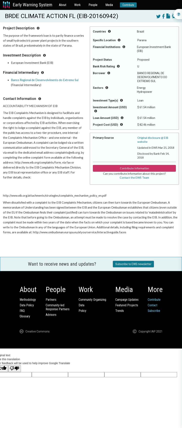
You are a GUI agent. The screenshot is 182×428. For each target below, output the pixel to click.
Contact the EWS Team (134, 177)
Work (77, 5)
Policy (82, 311)
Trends (119, 311)
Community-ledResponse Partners (57, 307)
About (62, 5)
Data (81, 305)
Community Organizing (92, 300)
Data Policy (27, 305)
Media (109, 5)
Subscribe (154, 311)
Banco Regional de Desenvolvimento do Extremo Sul (44, 80)
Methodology (28, 300)
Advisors (51, 315)
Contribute (128, 5)
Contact (152, 305)
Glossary (25, 316)
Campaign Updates (127, 300)
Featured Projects (126, 305)
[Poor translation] (14, 368)
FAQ (22, 311)
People (93, 5)
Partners (51, 300)
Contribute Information (134, 168)
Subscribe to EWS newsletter (133, 264)
